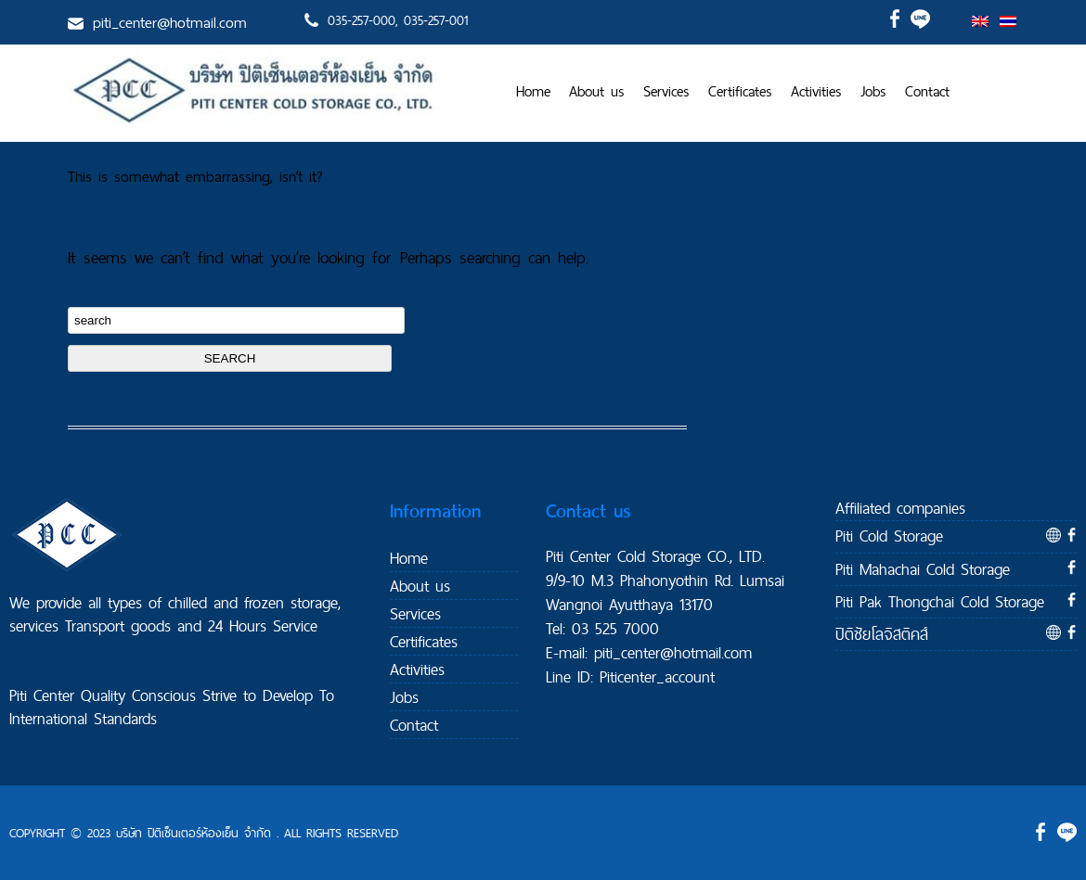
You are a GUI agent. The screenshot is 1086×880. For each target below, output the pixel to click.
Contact (927, 91)
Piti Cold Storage (889, 535)
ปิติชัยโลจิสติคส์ (881, 633)
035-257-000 (361, 20)
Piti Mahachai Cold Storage (922, 568)
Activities (816, 91)
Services (666, 91)
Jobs (873, 91)
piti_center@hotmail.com (170, 22)
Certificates (740, 91)
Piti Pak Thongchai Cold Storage (939, 601)
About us (597, 91)
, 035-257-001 (431, 20)
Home (533, 91)
